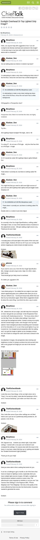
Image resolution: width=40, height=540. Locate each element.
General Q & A (18, 35)
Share (20, 521)
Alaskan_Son (11, 58)
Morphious (6, 33)
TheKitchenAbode (13, 235)
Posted (14, 42)
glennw (9, 263)
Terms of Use (13, 538)
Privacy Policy (24, 538)
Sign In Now (20, 513)
